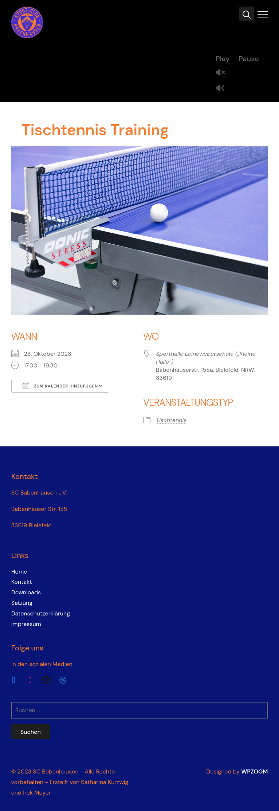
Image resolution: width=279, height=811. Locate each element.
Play (223, 58)
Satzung (22, 603)
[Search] (246, 14)
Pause (249, 58)
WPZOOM (254, 771)
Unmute (223, 73)
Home (19, 571)
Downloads (26, 592)
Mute (223, 89)
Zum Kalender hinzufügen (60, 385)
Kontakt (21, 582)
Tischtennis (171, 420)
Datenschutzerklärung (40, 613)
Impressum (26, 624)
